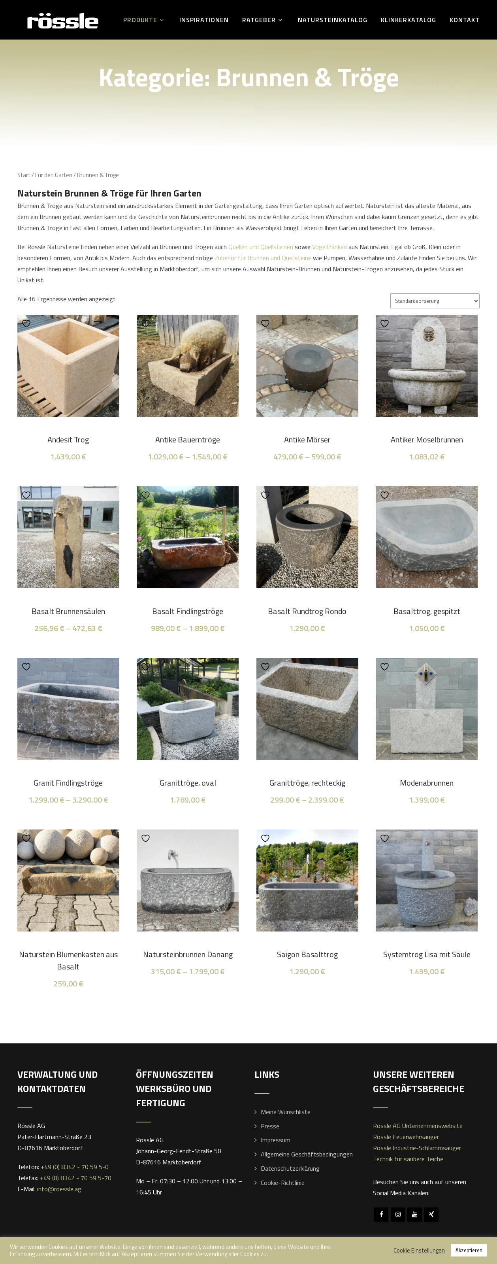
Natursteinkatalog (332, 20)
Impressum (275, 1140)
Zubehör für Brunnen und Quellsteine (263, 258)
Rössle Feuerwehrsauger (406, 1136)
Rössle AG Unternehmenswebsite (418, 1125)
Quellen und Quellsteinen (260, 246)
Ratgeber (263, 20)
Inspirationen (204, 20)
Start (23, 174)
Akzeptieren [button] (469, 1250)
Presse (270, 1126)
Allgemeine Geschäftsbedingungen (307, 1154)
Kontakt (465, 20)
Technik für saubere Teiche (408, 1159)
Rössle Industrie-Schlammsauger (417, 1148)
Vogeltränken (329, 246)
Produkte (144, 20)
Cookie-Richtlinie (283, 1182)
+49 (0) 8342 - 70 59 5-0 (75, 1166)
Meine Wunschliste (286, 1112)
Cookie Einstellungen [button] (419, 1250)
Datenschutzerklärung (290, 1168)
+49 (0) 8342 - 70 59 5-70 (75, 1178)
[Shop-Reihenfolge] (435, 300)
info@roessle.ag (59, 1189)
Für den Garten (53, 174)
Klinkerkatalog (408, 20)
